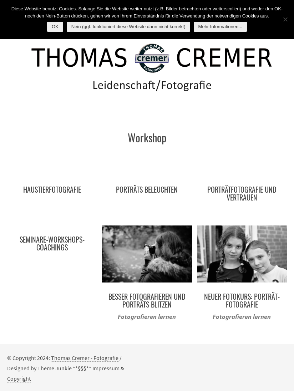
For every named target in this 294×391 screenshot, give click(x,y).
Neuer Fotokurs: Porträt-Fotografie (242, 300)
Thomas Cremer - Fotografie (84, 357)
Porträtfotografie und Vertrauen (242, 193)
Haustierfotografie (52, 189)
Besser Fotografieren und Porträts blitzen (147, 300)
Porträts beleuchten (147, 189)
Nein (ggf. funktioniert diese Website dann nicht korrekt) (128, 26)
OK (55, 26)
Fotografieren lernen (147, 317)
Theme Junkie (54, 368)
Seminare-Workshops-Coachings (52, 243)
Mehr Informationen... (220, 26)
